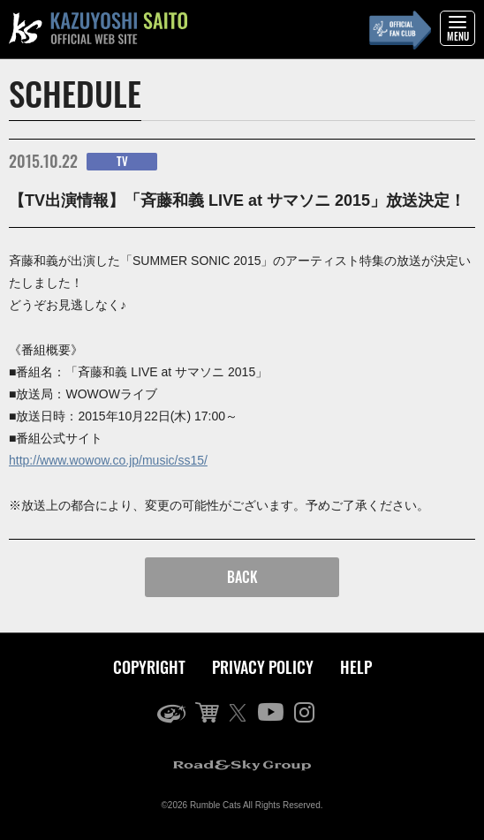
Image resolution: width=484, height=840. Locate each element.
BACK (242, 576)
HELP (356, 666)
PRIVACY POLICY (263, 666)
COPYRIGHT (149, 666)
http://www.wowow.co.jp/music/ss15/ (108, 460)
